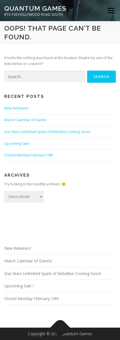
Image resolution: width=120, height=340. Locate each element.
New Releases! (16, 108)
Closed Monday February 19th (28, 155)
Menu (110, 10)
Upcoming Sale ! (17, 143)
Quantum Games (35, 8)
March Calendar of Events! (25, 120)
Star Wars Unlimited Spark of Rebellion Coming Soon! (47, 131)
